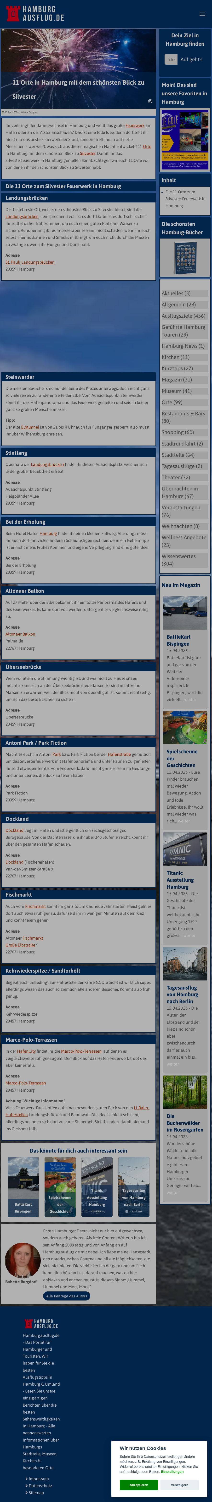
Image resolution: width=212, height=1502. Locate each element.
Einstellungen (172, 1472)
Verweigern (180, 1485)
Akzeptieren (139, 1485)
